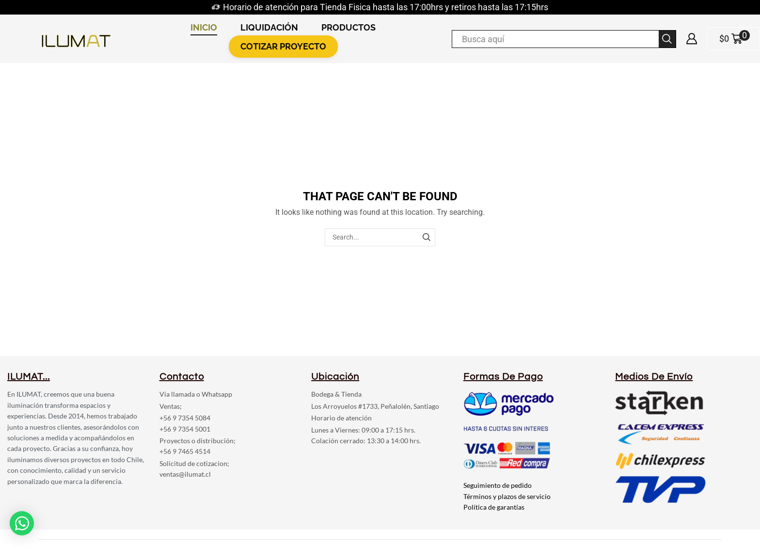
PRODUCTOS (348, 27)
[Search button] (667, 39)
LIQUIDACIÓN (269, 27)
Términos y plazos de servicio (507, 496)
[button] (22, 521)
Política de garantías (493, 507)
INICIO (203, 27)
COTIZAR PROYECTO (283, 46)
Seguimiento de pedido (497, 485)
